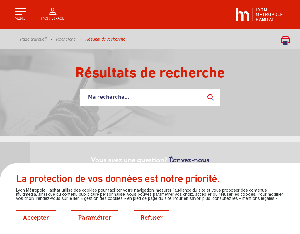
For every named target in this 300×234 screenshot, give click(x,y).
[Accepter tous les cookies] (36, 217)
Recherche (66, 39)
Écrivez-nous (189, 160)
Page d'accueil (33, 39)
